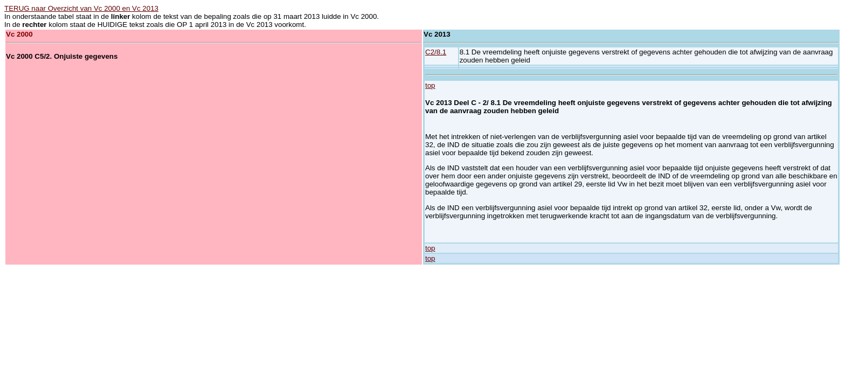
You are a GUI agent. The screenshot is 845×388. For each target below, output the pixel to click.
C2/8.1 (435, 52)
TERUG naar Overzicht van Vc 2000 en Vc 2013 (81, 8)
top (430, 85)
